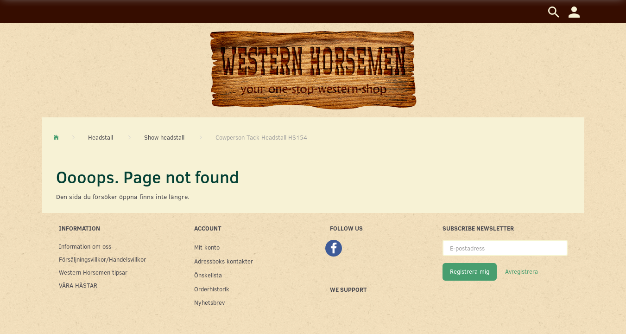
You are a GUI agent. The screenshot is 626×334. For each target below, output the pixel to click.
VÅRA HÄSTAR (78, 285)
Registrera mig (469, 271)
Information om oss (85, 246)
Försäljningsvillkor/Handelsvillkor (102, 259)
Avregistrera (521, 271)
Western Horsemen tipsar (93, 272)
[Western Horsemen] (313, 69)
